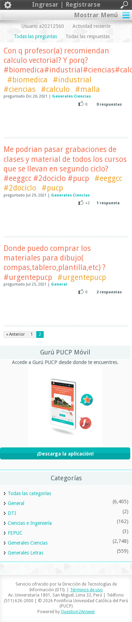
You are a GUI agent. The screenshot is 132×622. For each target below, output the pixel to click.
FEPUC (15, 533)
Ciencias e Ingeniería (30, 523)
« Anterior (15, 334)
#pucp (52, 187)
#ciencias (20, 89)
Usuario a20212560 (42, 26)
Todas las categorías (29, 493)
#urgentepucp (81, 277)
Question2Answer (78, 611)
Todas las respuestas (87, 36)
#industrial (72, 79)
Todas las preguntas (35, 36)
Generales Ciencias (71, 96)
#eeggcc (108, 178)
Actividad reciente (92, 26)
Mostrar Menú (96, 15)
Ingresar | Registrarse (66, 5)
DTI (12, 513)
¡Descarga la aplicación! (65, 454)
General (59, 284)
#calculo (55, 89)
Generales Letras (25, 553)
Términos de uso (86, 589)
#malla (87, 89)
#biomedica (27, 79)
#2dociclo (20, 187)
